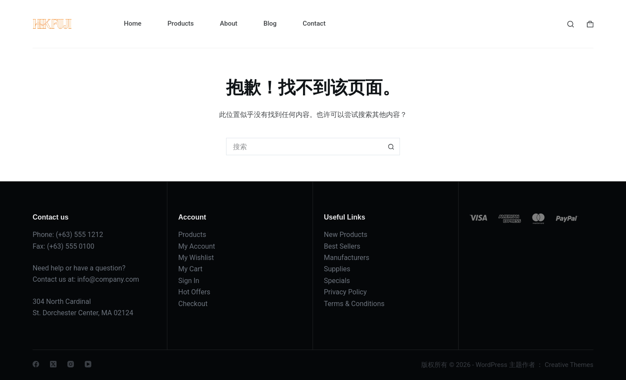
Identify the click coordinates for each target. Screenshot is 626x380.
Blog (269, 23)
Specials (337, 281)
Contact (314, 23)
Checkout (192, 304)
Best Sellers (342, 246)
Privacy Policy (345, 292)
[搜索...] (304, 146)
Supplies (337, 269)
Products (180, 23)
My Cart (190, 269)
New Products (345, 234)
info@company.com (108, 279)
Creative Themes (569, 365)
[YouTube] (88, 364)
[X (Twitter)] (53, 364)
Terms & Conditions (354, 304)
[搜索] (570, 24)
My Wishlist (196, 257)
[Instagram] (70, 364)
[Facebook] (36, 364)
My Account (196, 246)
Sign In (188, 281)
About (228, 23)
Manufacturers (346, 257)
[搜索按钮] (391, 146)
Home (132, 23)
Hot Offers (194, 292)
